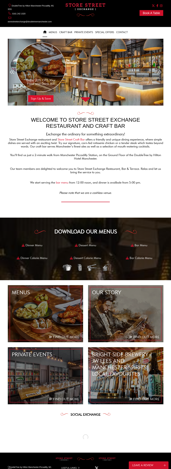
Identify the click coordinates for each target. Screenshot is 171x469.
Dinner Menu (32, 245)
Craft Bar (65, 32)
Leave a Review (149, 465)
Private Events (83, 32)
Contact (122, 32)
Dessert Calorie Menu (85, 258)
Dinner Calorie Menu (32, 258)
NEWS (64, 449)
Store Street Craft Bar (72, 139)
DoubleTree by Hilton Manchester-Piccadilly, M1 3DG (29, 439)
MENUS (64, 443)
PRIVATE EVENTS (69, 445)
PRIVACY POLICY (86, 462)
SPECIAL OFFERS (69, 447)
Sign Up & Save (41, 98)
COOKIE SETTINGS (67, 462)
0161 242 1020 (16, 14)
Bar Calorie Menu (139, 258)
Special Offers (104, 32)
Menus (53, 32)
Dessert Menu (85, 245)
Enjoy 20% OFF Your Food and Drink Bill (40, 82)
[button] (12, 72)
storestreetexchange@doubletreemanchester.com (30, 22)
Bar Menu (139, 245)
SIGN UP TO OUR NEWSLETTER (132, 445)
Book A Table (151, 13)
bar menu (62, 182)
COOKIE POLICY (48, 462)
